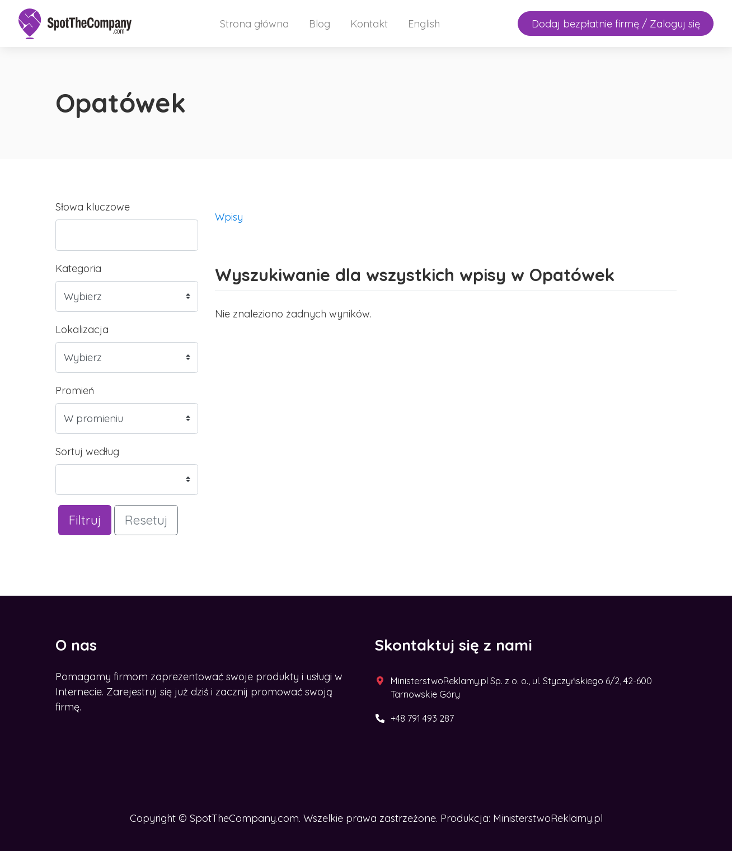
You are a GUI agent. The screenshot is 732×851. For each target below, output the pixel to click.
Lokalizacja (82, 329)
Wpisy (229, 217)
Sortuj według (87, 451)
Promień (74, 390)
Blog (319, 23)
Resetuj (146, 520)
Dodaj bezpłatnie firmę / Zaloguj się (616, 23)
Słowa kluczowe (92, 206)
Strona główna (254, 23)
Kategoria (78, 268)
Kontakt (369, 23)
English (424, 23)
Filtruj (85, 520)
